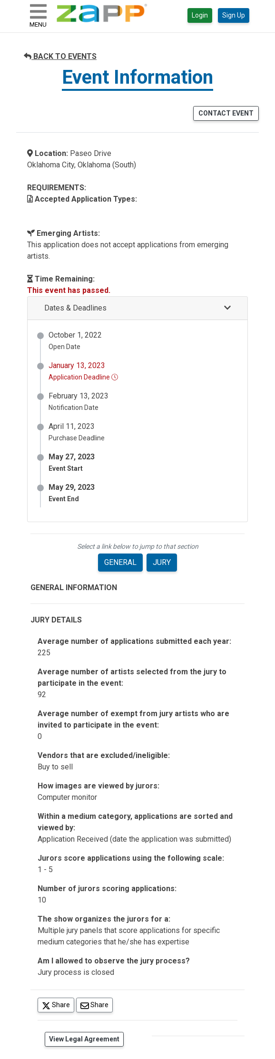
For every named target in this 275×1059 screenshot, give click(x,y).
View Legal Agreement (84, 1039)
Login (200, 15)
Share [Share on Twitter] (58, 1005)
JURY (162, 562)
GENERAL (120, 562)
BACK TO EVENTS (60, 56)
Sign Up (233, 15)
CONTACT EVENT (226, 113)
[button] (137, 308)
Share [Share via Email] (96, 1005)
